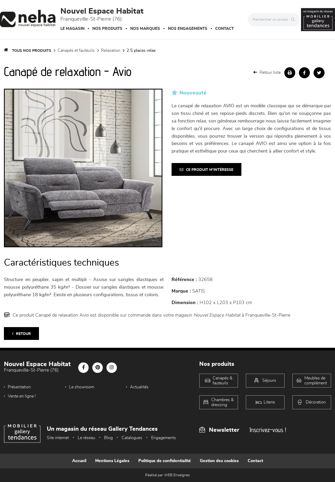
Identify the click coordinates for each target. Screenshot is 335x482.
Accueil (79, 461)
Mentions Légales (112, 461)
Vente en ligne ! (22, 396)
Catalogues (132, 438)
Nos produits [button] (107, 29)
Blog (108, 438)
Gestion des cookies (219, 461)
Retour (21, 334)
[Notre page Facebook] (83, 367)
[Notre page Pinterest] (97, 367)
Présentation (19, 387)
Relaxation (110, 50)
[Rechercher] (294, 19)
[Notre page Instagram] (111, 367)
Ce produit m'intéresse (206, 170)
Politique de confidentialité (164, 461)
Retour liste (267, 72)
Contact (224, 29)
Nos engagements (187, 29)
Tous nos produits (31, 51)
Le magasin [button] (72, 29)
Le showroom (81, 387)
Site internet (58, 438)
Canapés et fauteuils (76, 50)
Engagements (163, 438)
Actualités (139, 387)
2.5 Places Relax (141, 50)
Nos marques (145, 29)
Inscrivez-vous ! (267, 430)
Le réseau (86, 438)
